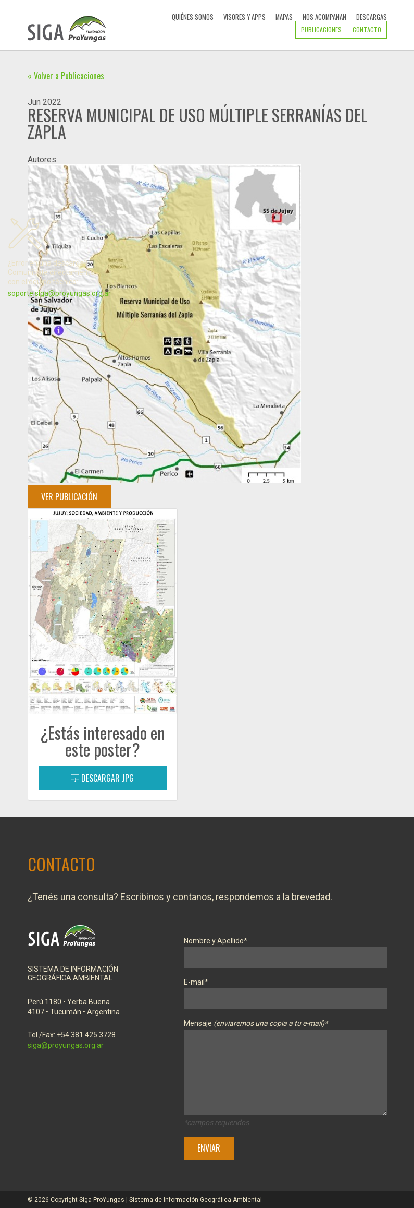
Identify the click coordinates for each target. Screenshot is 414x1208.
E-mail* (285, 990)
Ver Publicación (69, 497)
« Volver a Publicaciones (66, 75)
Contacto (367, 29)
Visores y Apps (244, 17)
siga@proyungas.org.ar (66, 1045)
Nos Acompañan (324, 17)
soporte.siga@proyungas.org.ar (59, 293)
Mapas (284, 17)
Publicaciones (321, 29)
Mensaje (285, 1069)
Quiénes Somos (193, 17)
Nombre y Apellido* (285, 949)
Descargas (371, 17)
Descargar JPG (102, 778)
